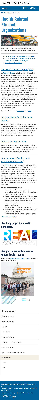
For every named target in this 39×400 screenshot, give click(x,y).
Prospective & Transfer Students (12, 342)
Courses (4, 327)
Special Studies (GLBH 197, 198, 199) (13, 352)
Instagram (20, 111)
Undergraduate (10, 13)
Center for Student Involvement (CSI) (16, 61)
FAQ (3, 373)
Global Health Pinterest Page (14, 63)
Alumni (4, 368)
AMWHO (7, 165)
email (29, 111)
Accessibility (5, 393)
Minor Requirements (8, 321)
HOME (3, 13)
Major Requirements (8, 316)
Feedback (30, 393)
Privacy (13, 393)
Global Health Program (16, 3)
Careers (4, 362)
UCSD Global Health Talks (13, 141)
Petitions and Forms (8, 347)
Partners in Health (8, 73)
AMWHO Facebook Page (9, 217)
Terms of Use (21, 393)
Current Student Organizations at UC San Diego (19, 56)
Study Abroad (6, 332)
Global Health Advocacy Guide (19, 258)
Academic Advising (8, 337)
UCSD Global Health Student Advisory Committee (20, 58)
